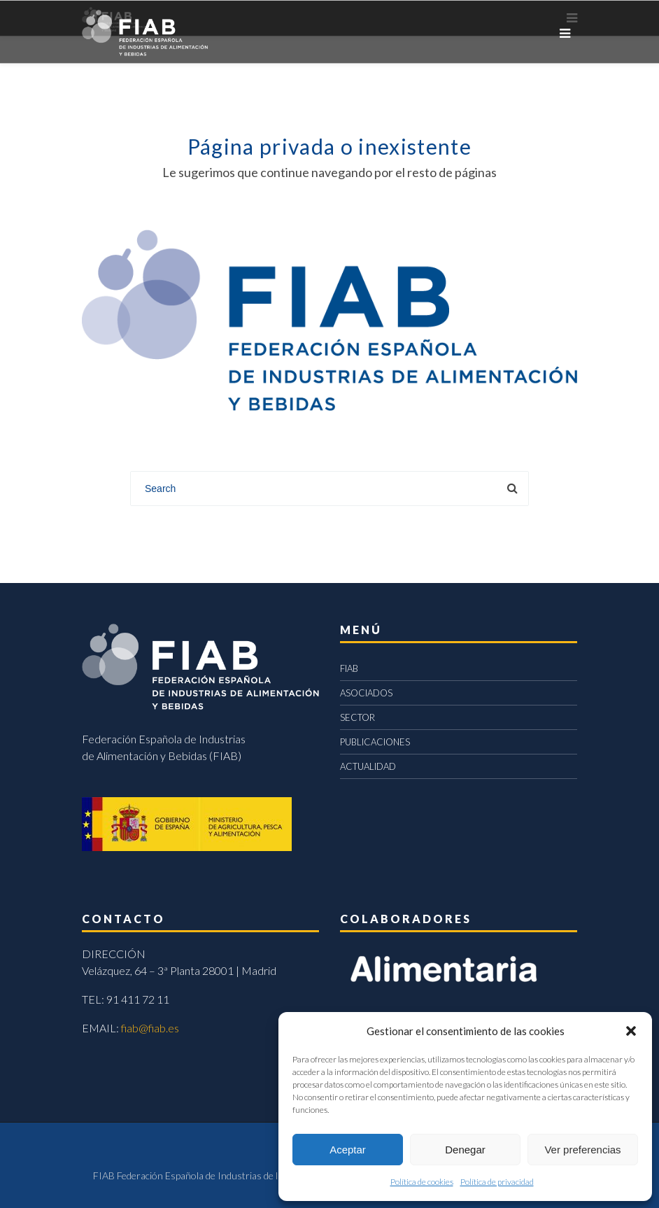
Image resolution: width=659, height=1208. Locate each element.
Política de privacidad (497, 1182)
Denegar (465, 1150)
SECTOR (357, 717)
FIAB (349, 668)
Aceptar (348, 1150)
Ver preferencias (582, 1150)
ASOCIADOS (366, 692)
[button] (631, 1031)
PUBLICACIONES (375, 741)
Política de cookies (421, 1182)
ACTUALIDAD (368, 766)
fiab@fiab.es (150, 1027)
